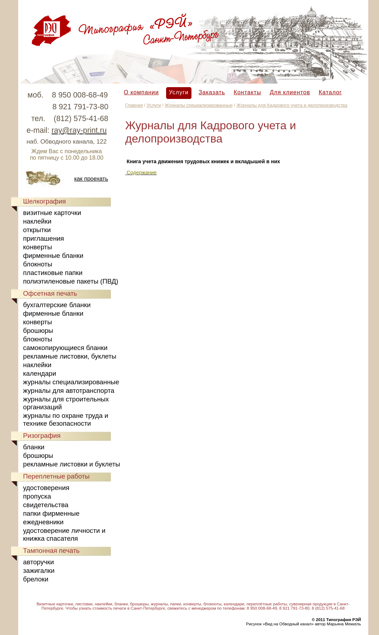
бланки (34, 447)
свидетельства (46, 505)
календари (39, 373)
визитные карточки (52, 212)
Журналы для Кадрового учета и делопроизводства (292, 105)
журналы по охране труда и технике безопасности (65, 419)
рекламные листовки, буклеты (69, 356)
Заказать (212, 92)
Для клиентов (290, 92)
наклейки (37, 221)
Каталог (330, 92)
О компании (141, 92)
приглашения (43, 238)
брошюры (38, 330)
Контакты (247, 92)
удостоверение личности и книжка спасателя (64, 534)
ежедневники (43, 522)
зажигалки (39, 570)
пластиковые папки (53, 272)
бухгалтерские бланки (57, 305)
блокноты (38, 264)
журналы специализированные (71, 382)
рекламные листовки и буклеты (71, 464)
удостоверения (46, 487)
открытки (37, 230)
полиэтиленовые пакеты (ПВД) (71, 281)
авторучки (38, 562)
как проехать (91, 179)
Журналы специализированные (199, 105)
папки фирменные (51, 513)
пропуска (37, 496)
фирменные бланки (53, 255)
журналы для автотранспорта (69, 390)
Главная (134, 105)
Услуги (179, 92)
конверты (37, 247)
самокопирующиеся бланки (65, 347)
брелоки (36, 579)
